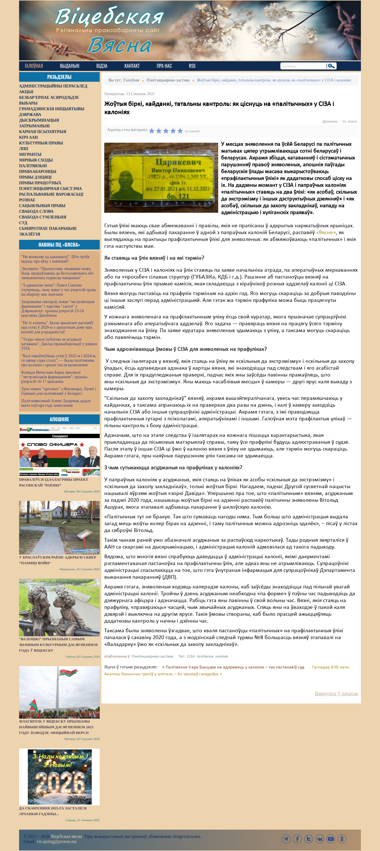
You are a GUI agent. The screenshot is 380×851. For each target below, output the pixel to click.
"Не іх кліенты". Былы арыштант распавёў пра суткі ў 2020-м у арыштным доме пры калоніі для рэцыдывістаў (57, 327)
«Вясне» (326, 233)
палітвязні (205, 656)
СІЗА (191, 656)
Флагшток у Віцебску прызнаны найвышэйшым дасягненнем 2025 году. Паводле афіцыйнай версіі (56, 727)
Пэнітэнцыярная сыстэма (152, 656)
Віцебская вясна (66, 836)
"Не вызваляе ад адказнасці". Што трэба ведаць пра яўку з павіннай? (55, 259)
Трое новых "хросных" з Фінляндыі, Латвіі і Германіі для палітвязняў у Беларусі (58, 391)
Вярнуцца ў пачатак (336, 693)
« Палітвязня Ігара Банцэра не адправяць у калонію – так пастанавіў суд (233, 667)
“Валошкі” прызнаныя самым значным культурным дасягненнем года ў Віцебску (58, 644)
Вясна (119, 44)
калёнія (221, 656)
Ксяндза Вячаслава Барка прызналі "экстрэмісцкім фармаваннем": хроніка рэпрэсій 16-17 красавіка (54, 377)
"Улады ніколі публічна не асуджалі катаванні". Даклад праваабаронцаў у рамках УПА (59, 344)
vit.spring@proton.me (57, 841)
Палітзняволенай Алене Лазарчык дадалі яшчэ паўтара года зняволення (56, 403)
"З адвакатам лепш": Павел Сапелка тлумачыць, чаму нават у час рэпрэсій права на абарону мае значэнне (58, 289)
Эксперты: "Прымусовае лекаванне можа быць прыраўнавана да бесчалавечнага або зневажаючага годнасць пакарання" (57, 273)
